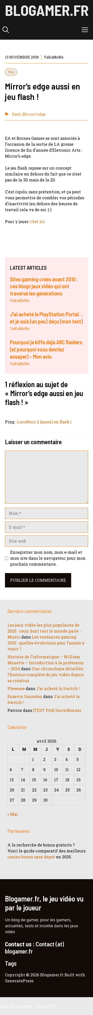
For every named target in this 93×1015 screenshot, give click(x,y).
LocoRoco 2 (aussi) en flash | (44, 421)
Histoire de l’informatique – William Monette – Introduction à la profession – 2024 (45, 662)
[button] (5, 30)
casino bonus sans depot (31, 856)
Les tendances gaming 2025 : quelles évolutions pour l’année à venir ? (45, 642)
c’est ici (37, 221)
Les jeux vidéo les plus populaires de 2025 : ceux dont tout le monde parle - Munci (44, 630)
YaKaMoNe (20, 300)
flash (16, 114)
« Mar (12, 814)
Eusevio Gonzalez (24, 696)
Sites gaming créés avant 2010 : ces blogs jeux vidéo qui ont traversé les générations (44, 286)
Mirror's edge (34, 114)
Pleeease (16, 688)
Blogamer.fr (47, 10)
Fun (11, 72)
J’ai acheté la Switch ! (58, 688)
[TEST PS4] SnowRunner (57, 710)
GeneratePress (19, 980)
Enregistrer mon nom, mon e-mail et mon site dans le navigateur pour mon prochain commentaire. (48, 558)
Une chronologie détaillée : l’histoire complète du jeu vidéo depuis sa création (46, 674)
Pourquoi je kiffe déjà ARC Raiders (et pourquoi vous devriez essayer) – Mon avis (46, 349)
